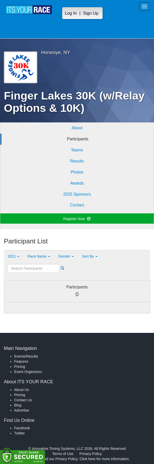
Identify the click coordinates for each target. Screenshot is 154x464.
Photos (77, 172)
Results (77, 161)
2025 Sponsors (77, 194)
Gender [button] (66, 256)
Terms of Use (62, 454)
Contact (77, 205)
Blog (17, 405)
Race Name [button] (39, 256)
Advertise (21, 410)
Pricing (19, 367)
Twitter (19, 433)
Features (21, 361)
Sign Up (90, 13)
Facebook (22, 428)
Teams (77, 150)
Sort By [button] (89, 256)
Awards (77, 183)
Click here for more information (104, 459)
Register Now (77, 219)
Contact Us (23, 400)
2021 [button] (13, 256)
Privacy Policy (90, 454)
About (77, 128)
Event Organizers (28, 372)
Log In (71, 13)
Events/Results (26, 356)
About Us (21, 390)
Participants (77, 139)
